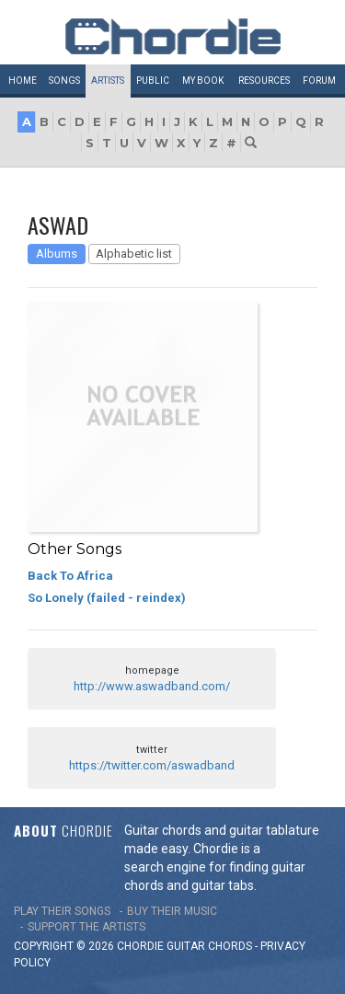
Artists (107, 80)
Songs (64, 80)
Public (152, 80)
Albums (56, 253)
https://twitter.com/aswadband (152, 765)
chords (230, 946)
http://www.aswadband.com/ (152, 686)
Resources (264, 80)
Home (22, 80)
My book (203, 80)
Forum (319, 80)
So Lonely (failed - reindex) (107, 598)
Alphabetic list (134, 253)
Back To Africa (70, 576)
